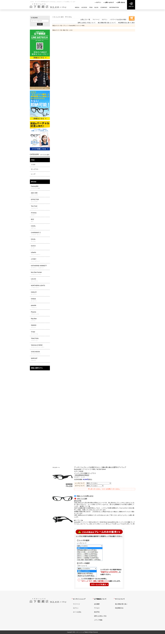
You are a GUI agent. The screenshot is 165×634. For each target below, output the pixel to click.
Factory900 (40, 187)
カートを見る (77, 612)
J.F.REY (40, 260)
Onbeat (40, 300)
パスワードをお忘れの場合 (118, 19)
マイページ (96, 19)
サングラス (34, 169)
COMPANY (103, 7)
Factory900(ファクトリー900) (76, 25)
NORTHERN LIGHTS (40, 286)
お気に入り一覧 (85, 19)
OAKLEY (40, 293)
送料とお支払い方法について (86, 22)
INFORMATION (114, 7)
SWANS (40, 326)
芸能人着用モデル (37, 368)
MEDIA (77, 7)
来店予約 (97, 612)
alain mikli (40, 194)
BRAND (33, 182)
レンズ (33, 174)
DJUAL (40, 240)
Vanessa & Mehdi (40, 346)
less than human (40, 273)
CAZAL (40, 227)
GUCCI (40, 247)
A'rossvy (40, 214)
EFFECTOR (40, 200)
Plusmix (40, 313)
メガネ (33, 164)
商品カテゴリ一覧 (57, 25)
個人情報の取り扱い (121, 604)
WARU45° (40, 359)
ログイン (98, 2)
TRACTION (40, 339)
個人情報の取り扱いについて (107, 22)
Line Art (40, 280)
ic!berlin (40, 253)
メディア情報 (98, 620)
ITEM (90, 7)
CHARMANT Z (40, 233)
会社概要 (97, 604)
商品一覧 (65, 30)
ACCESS (84, 7)
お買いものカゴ (109, 2)
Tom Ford (40, 207)
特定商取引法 (119, 608)
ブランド (65, 25)
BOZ (40, 220)
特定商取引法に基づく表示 (126, 22)
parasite (40, 306)
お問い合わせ (121, 2)
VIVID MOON (40, 353)
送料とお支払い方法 (100, 616)
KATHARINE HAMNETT (40, 267)
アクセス (97, 608)
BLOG (96, 7)
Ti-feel (40, 333)
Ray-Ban (40, 320)
